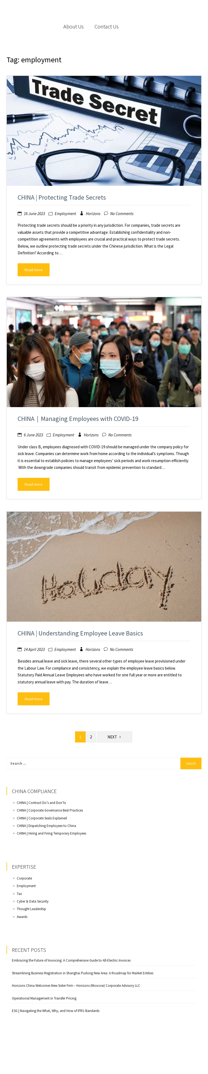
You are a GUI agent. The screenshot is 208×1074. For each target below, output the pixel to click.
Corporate (24, 878)
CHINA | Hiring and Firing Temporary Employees (51, 833)
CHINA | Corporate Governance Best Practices (50, 810)
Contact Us (107, 26)
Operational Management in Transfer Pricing (44, 998)
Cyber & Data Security (32, 901)
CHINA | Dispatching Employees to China (46, 825)
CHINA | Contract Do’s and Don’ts (41, 802)
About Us (73, 26)
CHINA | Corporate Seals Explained (42, 818)
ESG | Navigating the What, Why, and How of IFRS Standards (55, 1011)
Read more (34, 269)
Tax (19, 893)
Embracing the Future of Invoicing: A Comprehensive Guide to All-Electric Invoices (71, 960)
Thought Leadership (31, 909)
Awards (22, 916)
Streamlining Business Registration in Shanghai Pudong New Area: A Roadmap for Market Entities (82, 973)
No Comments (122, 213)
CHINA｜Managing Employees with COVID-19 (78, 418)
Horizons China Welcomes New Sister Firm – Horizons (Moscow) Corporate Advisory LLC (76, 986)
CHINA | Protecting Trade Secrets (62, 197)
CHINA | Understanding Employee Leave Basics (80, 633)
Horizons (93, 213)
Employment (65, 213)
